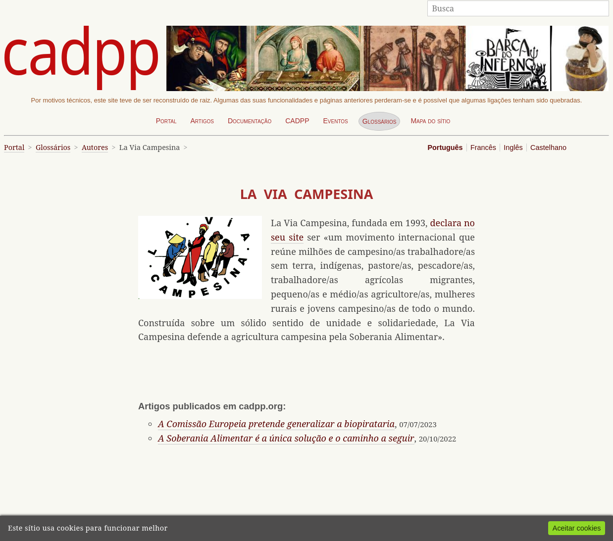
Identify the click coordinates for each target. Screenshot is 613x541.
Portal (166, 121)
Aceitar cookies (577, 528)
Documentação (249, 121)
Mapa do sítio (430, 121)
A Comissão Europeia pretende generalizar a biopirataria (276, 424)
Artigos (202, 121)
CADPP (297, 121)
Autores (95, 147)
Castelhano (548, 147)
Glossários (379, 121)
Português (444, 147)
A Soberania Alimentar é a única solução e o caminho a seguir (286, 438)
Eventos (335, 121)
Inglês (513, 147)
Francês (483, 147)
